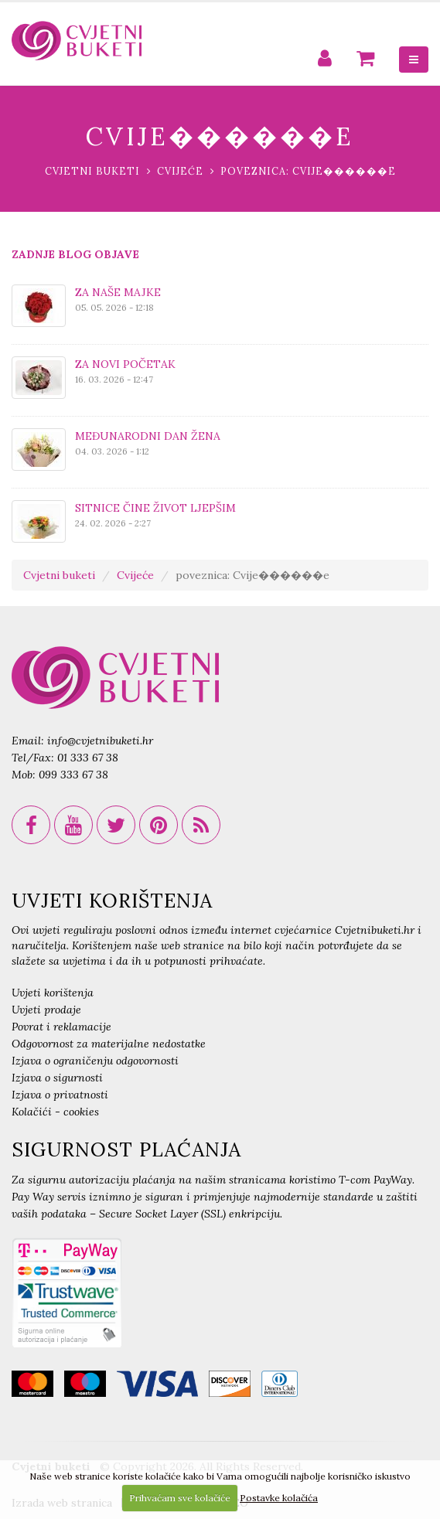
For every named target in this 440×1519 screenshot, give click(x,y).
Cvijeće (180, 171)
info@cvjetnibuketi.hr (100, 741)
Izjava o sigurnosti (57, 1078)
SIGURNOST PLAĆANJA (126, 1149)
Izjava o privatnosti (60, 1095)
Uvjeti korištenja (53, 993)
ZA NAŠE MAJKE (118, 292)
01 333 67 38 (87, 758)
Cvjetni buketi (92, 171)
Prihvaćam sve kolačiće (179, 1498)
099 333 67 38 (73, 775)
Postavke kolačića (279, 1498)
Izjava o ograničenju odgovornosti (95, 1061)
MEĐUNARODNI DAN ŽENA (147, 436)
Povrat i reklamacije (61, 1027)
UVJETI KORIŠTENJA (112, 900)
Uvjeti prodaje (46, 1010)
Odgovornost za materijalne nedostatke (109, 1044)
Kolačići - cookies (55, 1112)
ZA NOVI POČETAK (125, 364)
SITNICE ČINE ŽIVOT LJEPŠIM (155, 508)
